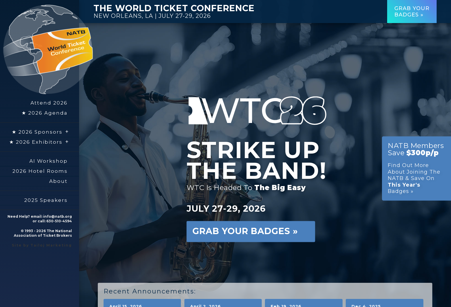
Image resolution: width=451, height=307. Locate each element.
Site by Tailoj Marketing (42, 245)
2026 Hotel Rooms (40, 171)
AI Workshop (48, 161)
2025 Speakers (46, 200)
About (58, 181)
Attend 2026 (49, 103)
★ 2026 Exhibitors (39, 141)
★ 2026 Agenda (45, 113)
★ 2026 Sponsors (40, 131)
